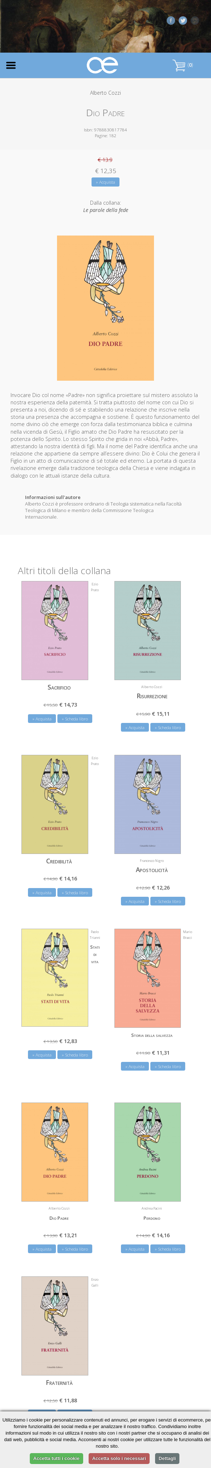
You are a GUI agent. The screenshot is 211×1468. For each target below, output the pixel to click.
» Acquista (105, 182)
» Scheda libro (75, 718)
